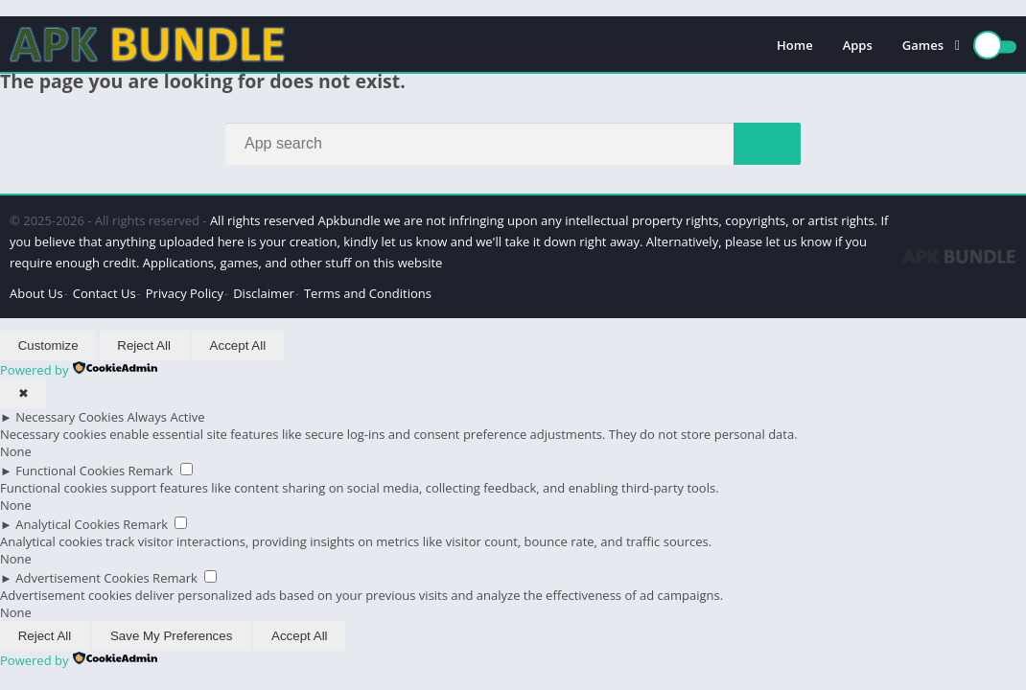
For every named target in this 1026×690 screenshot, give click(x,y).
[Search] (513, 144)
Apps (858, 45)
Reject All (144, 345)
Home (795, 45)
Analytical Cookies (67, 524)
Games (923, 45)
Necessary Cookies (69, 417)
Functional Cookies (70, 470)
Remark (151, 470)
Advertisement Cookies (82, 577)
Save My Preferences (171, 636)
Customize (48, 345)
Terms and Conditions (367, 293)
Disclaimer (263, 293)
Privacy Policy (184, 293)
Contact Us (104, 293)
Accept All (238, 345)
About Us (36, 293)
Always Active (166, 417)
